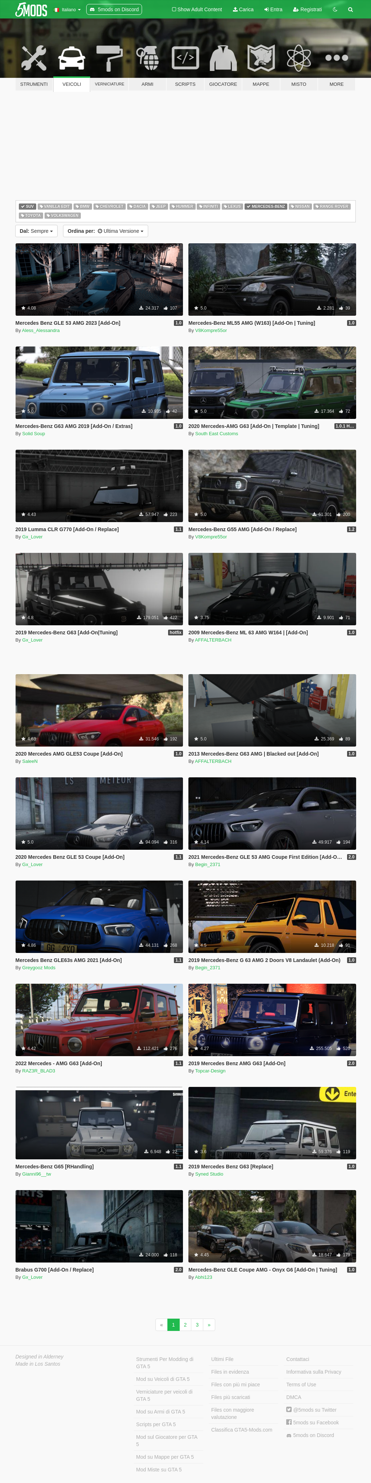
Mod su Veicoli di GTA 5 (163, 1379)
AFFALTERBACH (213, 640)
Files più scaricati (230, 1397)
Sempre (36, 231)
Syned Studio (209, 1174)
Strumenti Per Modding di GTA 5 (164, 1362)
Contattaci (297, 1359)
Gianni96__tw (36, 1174)
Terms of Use (301, 1384)
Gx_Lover (32, 536)
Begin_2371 (207, 864)
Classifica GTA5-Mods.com (241, 1430)
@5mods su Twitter (311, 1410)
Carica (243, 9)
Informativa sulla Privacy (313, 1372)
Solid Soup (33, 433)
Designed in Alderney (40, 1357)
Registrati (307, 9)
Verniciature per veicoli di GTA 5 (164, 1395)
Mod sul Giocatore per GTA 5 (166, 1440)
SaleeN (30, 761)
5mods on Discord (310, 1435)
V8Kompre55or (211, 330)
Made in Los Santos (38, 1364)
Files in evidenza (230, 1372)
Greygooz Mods (38, 967)
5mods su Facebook (312, 1422)
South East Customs (216, 433)
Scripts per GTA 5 (156, 1424)
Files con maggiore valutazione (232, 1413)
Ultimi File (222, 1359)
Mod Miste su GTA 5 (159, 1470)
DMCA (293, 1397)
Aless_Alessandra (41, 330)
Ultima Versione (105, 231)
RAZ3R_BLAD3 (38, 1071)
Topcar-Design (210, 1071)
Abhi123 (203, 1277)
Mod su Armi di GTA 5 (160, 1412)
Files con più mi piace (235, 1384)
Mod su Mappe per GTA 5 (165, 1457)
